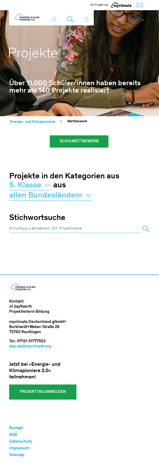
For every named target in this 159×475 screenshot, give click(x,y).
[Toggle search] (71, 19)
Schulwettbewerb (79, 141)
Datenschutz (20, 442)
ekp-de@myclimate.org (30, 347)
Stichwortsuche (37, 218)
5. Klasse (30, 185)
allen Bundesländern (50, 196)
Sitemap (16, 455)
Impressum (19, 448)
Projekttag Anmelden (43, 392)
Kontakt (16, 428)
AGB (13, 435)
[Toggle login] (55, 19)
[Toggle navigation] (87, 19)
